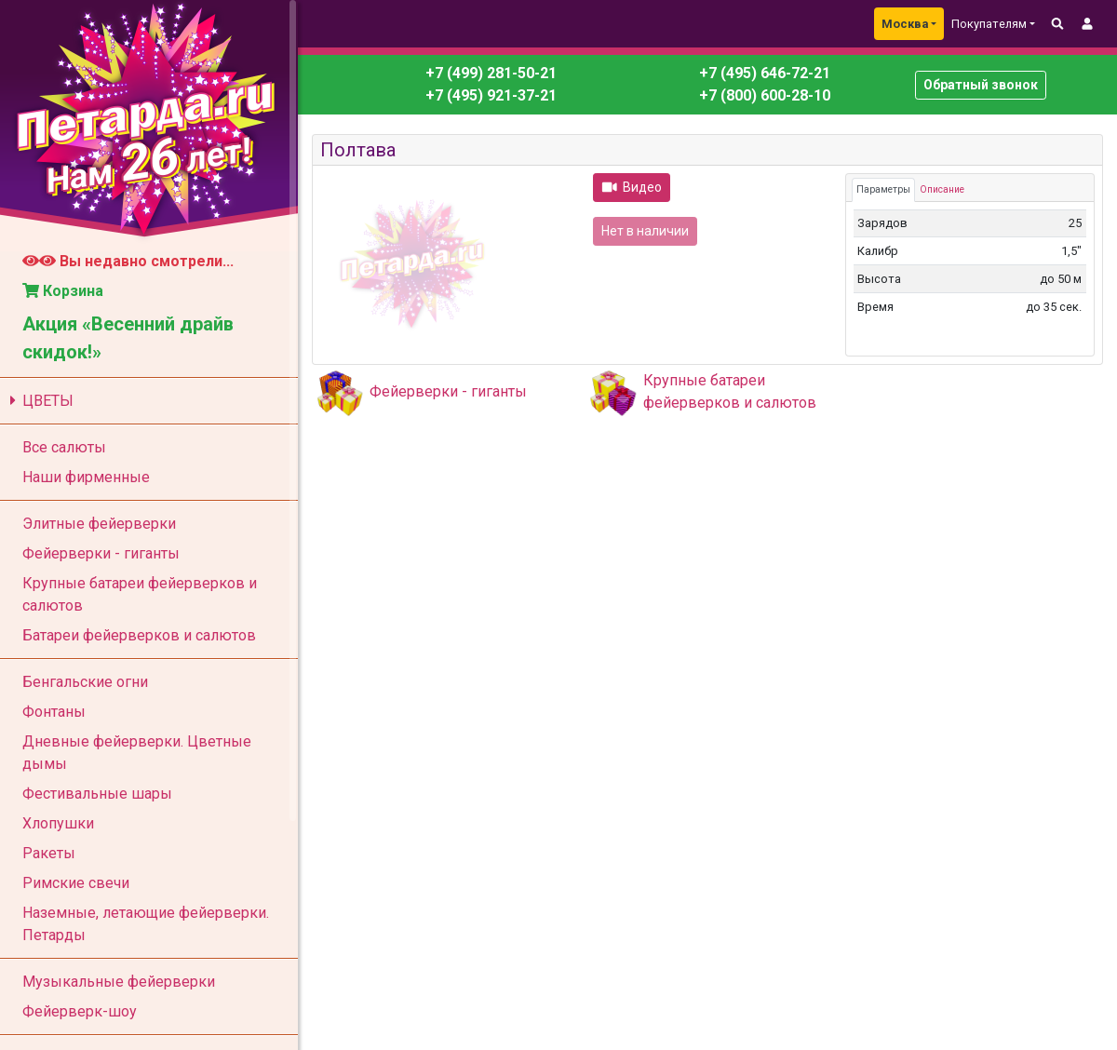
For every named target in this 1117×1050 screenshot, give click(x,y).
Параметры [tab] (883, 189)
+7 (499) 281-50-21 (491, 73)
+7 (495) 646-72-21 (762, 73)
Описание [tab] (942, 189)
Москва (904, 24)
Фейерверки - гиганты (448, 391)
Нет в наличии (645, 230)
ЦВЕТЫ (39, 401)
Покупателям (989, 24)
